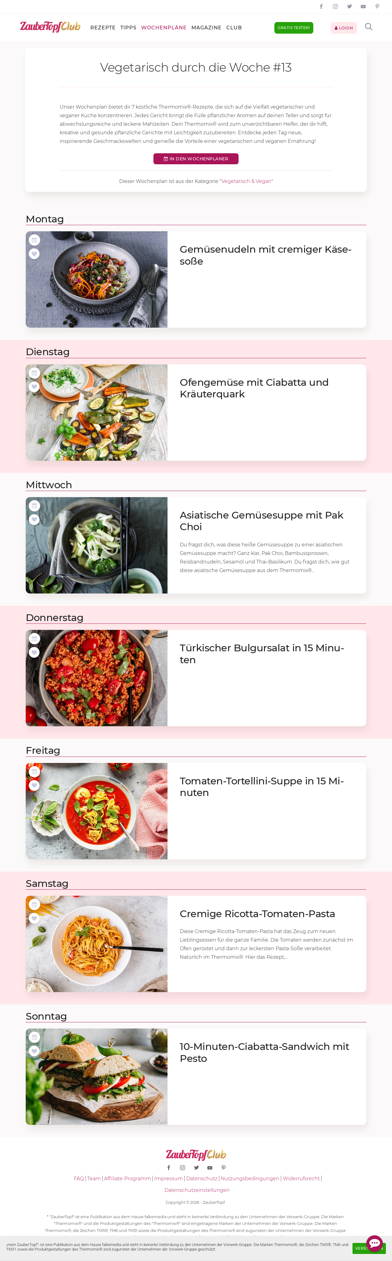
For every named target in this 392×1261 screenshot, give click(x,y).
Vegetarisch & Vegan (246, 181)
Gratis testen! (294, 27)
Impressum (168, 1178)
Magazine (206, 28)
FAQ (79, 1178)
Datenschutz (201, 1178)
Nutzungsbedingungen (250, 1178)
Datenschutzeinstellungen (197, 1190)
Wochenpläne (164, 28)
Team (94, 1178)
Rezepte (103, 28)
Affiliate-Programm (127, 1178)
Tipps (128, 28)
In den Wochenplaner (196, 159)
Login (344, 27)
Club (234, 28)
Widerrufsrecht (301, 1178)
